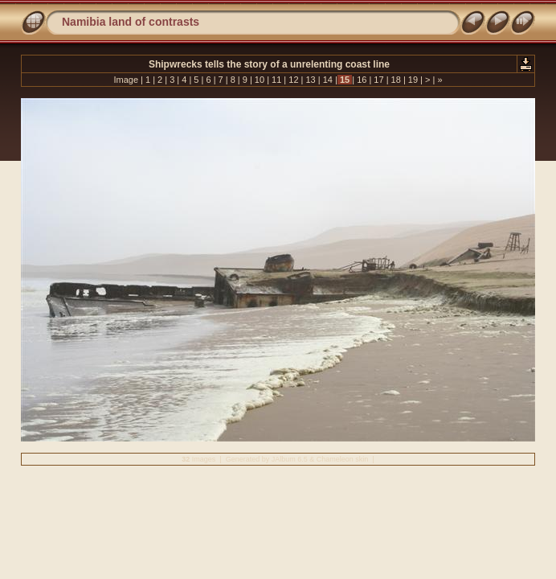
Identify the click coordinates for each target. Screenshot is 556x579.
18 (396, 79)
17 (378, 79)
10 (259, 79)
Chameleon (335, 459)
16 (361, 79)
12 (293, 79)
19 (413, 79)
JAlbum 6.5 (290, 459)
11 (276, 79)
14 (328, 79)
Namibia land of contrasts (130, 21)
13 (310, 79)
